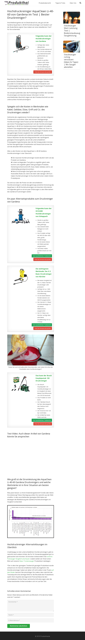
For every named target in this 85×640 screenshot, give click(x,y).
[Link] (17, 3)
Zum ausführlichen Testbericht (42, 256)
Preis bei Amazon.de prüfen (43, 72)
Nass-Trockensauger (27, 561)
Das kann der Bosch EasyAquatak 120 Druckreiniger (44, 378)
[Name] (30, 615)
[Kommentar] (30, 605)
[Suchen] (80, 3)
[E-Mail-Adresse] (30, 620)
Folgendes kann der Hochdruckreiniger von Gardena (44, 38)
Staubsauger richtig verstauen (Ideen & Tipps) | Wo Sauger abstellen (71, 60)
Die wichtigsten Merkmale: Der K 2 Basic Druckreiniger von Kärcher (44, 273)
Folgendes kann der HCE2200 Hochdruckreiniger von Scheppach (44, 212)
